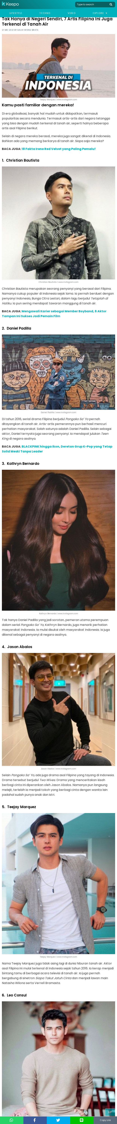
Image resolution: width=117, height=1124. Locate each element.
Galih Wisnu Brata (27, 30)
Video (72, 13)
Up (110, 1112)
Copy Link (105, 1120)
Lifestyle (16, 13)
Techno (44, 13)
